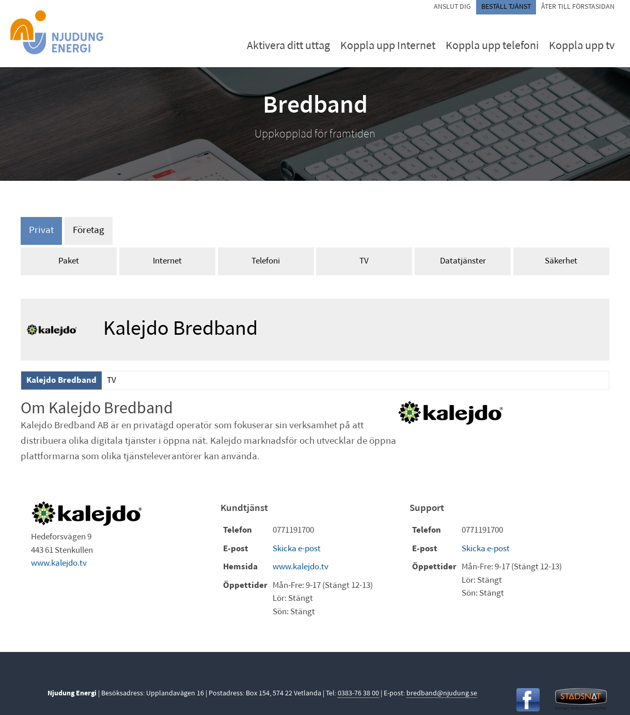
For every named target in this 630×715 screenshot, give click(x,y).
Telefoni (265, 261)
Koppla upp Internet (387, 46)
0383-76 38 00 (358, 693)
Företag (88, 231)
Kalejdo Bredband (61, 380)
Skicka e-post (297, 549)
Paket (68, 261)
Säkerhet (561, 261)
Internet (167, 261)
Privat (41, 231)
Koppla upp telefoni (492, 46)
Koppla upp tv (582, 46)
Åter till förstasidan (578, 7)
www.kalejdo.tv (59, 563)
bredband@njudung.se (441, 693)
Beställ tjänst (506, 7)
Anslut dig (452, 7)
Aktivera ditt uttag (288, 46)
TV (364, 261)
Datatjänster (463, 261)
